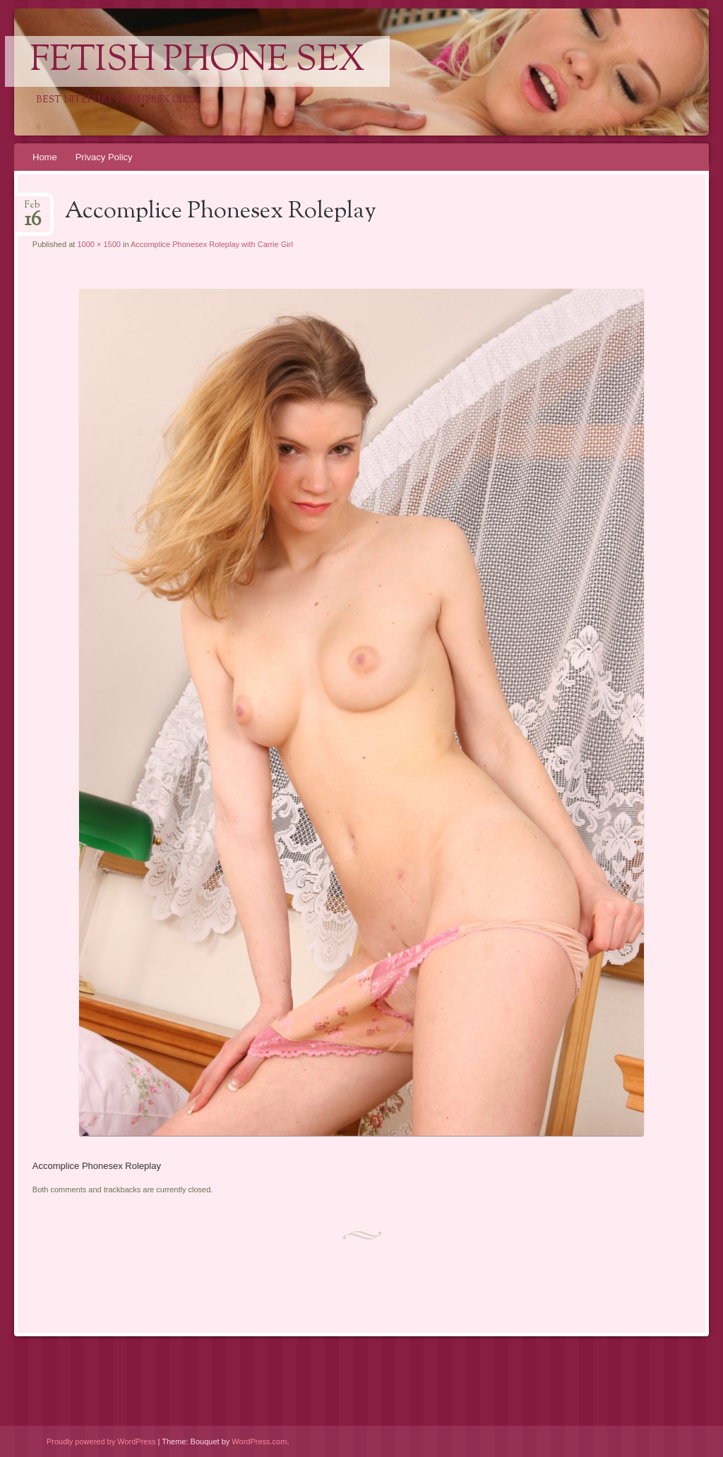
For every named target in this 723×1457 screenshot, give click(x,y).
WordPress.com (259, 1441)
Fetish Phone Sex (197, 61)
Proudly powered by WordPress (101, 1441)
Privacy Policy (104, 157)
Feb (33, 209)
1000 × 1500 (98, 244)
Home (44, 157)
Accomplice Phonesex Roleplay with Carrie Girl (212, 244)
